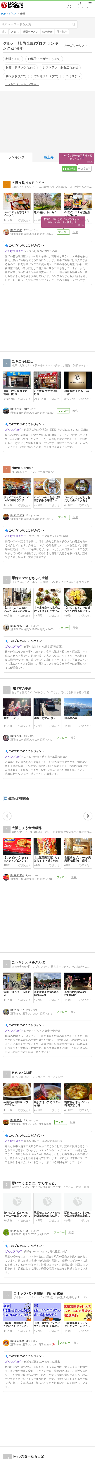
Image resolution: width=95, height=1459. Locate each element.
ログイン (79, 7)
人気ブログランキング (12, 5)
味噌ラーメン (30, 31)
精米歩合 (47, 31)
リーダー (69, 7)
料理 (13, 58)
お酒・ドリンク (20, 67)
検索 (75, 24)
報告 (75, 232)
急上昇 (49, 157)
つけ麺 (73, 76)
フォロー (63, 232)
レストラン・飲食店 (60, 67)
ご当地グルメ (46, 76)
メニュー (90, 7)
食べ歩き (16, 76)
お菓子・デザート (44, 58)
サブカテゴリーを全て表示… (22, 84)
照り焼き (62, 31)
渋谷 (4, 31)
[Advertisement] (47, 121)
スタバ (15, 31)
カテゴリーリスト (76, 45)
